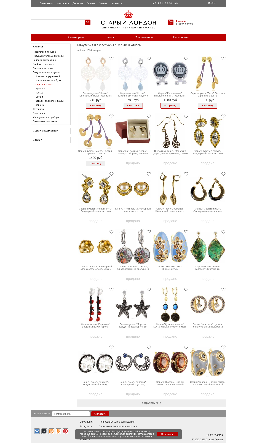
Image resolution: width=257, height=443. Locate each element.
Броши (39, 96)
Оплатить (100, 413)
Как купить (63, 3)
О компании (46, 3)
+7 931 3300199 (165, 3)
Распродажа (181, 37)
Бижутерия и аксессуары (46, 72)
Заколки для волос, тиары (49, 101)
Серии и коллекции (45, 130)
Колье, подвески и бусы (48, 80)
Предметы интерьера (44, 51)
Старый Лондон (214, 439)
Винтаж (109, 37)
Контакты (117, 3)
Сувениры (38, 109)
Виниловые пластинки (45, 121)
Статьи (37, 139)
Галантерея (39, 113)
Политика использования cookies (118, 426)
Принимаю (167, 434)
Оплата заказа (41, 413)
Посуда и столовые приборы (48, 56)
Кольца (39, 92)
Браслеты (41, 88)
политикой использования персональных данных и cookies (121, 436)
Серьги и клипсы (44, 84)
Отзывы (103, 3)
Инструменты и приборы (46, 117)
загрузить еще (151, 402)
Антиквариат (76, 37)
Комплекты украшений (48, 76)
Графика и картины (43, 64)
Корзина (181, 21)
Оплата (91, 3)
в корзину (95, 105)
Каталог (38, 46)
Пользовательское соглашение (117, 421)
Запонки (40, 105)
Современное (144, 37)
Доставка (78, 3)
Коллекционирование (44, 60)
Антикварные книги (43, 68)
